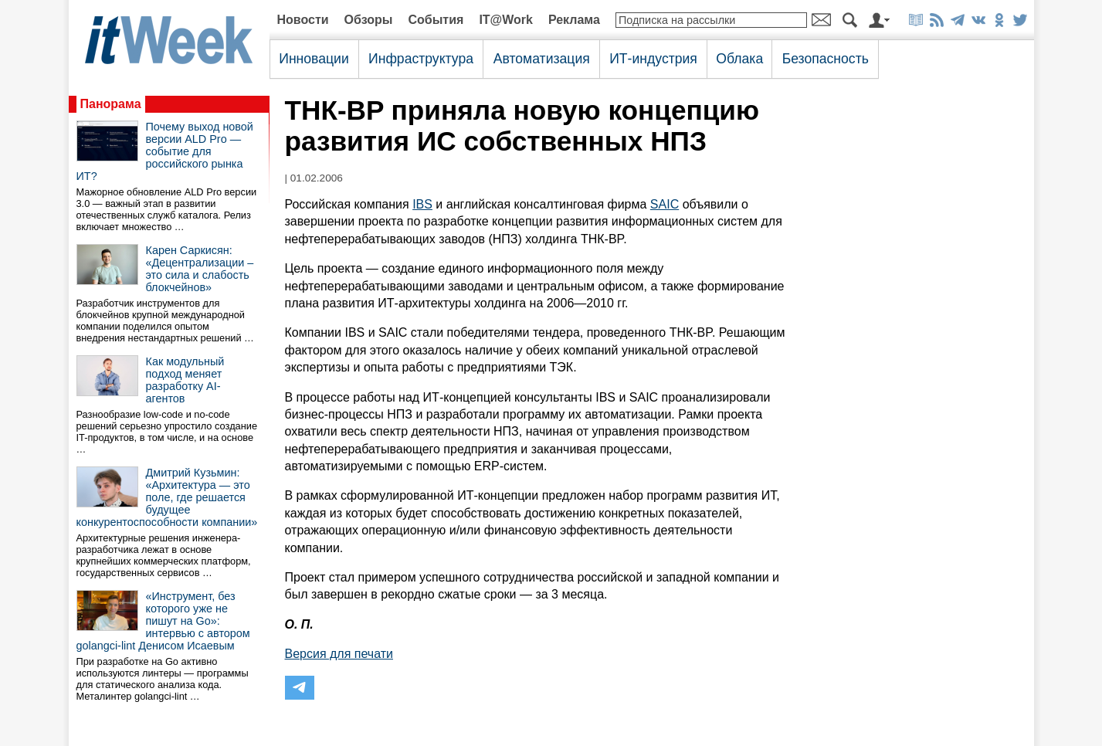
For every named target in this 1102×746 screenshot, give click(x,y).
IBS (422, 204)
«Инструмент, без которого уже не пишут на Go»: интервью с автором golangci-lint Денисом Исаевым (163, 621)
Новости (303, 19)
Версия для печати (339, 653)
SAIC (664, 204)
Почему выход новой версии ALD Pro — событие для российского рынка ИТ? (164, 151)
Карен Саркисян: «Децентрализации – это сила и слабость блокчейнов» (200, 268)
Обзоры (368, 19)
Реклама (574, 19)
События (435, 19)
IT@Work (506, 19)
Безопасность (825, 58)
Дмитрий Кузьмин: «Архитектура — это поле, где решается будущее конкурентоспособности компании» (167, 497)
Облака (739, 58)
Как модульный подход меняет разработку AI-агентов (185, 380)
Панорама (110, 103)
